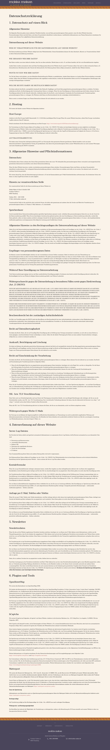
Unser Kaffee (67, 3)
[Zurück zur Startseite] (20, 3)
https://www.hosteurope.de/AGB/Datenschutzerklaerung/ (62, 124)
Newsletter (69, 726)
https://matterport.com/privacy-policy (44, 686)
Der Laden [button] (77, 3)
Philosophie (57, 3)
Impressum (48, 726)
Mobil (84, 3)
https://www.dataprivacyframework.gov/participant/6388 (25, 665)
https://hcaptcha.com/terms (39, 655)
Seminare (91, 3)
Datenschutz (59, 726)
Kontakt (39, 726)
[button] (55, 723)
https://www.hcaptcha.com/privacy (19, 655)
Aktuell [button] (98, 3)
